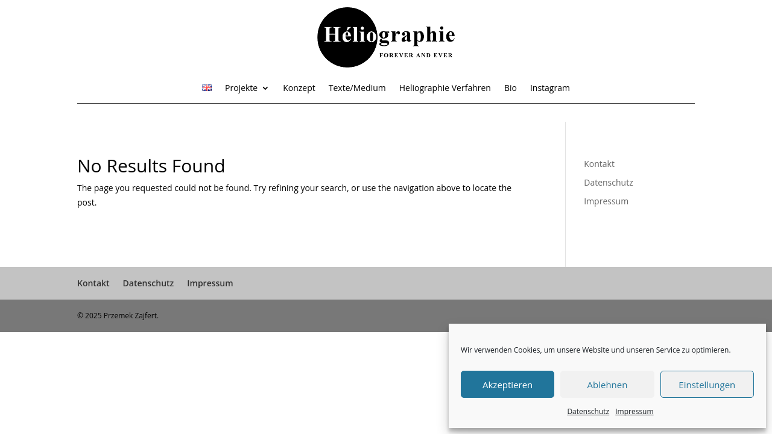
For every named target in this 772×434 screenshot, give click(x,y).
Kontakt (599, 163)
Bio (510, 88)
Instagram (550, 88)
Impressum (634, 411)
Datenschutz (588, 411)
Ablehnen (607, 385)
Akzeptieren (507, 385)
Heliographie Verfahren (445, 88)
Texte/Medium (357, 88)
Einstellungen (707, 385)
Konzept (299, 88)
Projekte (241, 88)
